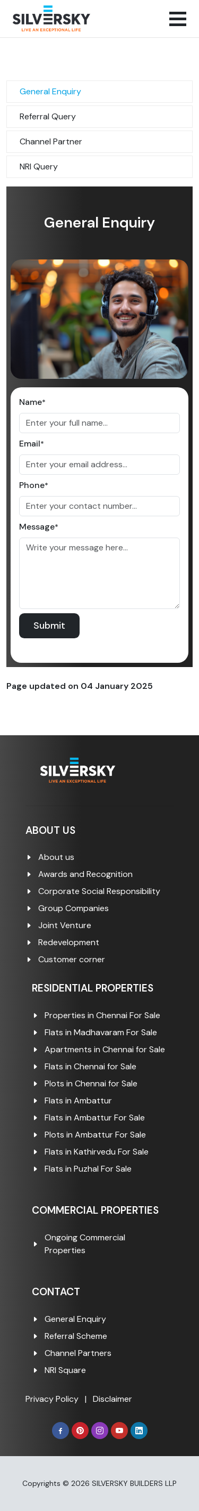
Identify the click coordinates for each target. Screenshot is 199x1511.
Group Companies (73, 908)
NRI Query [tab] (39, 166)
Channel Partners (78, 1353)
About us (56, 857)
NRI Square (65, 1370)
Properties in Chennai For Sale (102, 1015)
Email (31, 443)
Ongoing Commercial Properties (85, 1244)
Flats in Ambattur (78, 1100)
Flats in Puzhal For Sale (88, 1168)
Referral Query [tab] (48, 116)
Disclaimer (112, 1398)
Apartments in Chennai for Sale (105, 1049)
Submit (49, 625)
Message (38, 526)
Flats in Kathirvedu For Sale (97, 1151)
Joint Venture (64, 925)
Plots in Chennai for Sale (91, 1083)
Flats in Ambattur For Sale (95, 1117)
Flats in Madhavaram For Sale (101, 1032)
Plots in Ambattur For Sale (95, 1134)
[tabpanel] (99, 426)
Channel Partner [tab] (51, 141)
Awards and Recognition (85, 874)
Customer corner (71, 959)
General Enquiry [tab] (50, 91)
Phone (33, 485)
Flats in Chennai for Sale (90, 1066)
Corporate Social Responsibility (99, 891)
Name (32, 402)
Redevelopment (68, 942)
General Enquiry (75, 1319)
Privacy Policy (52, 1398)
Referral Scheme (76, 1336)
